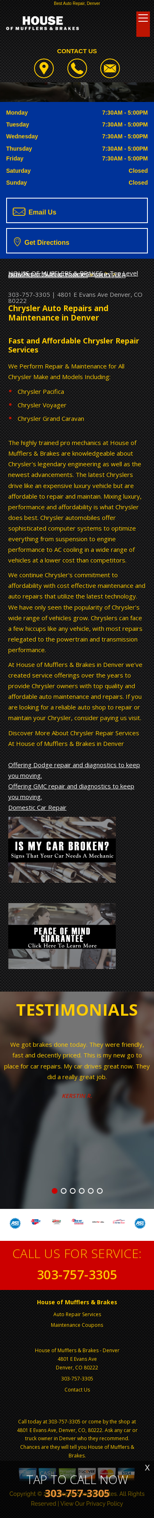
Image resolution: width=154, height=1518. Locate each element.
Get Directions (41, 241)
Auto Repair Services (77, 1314)
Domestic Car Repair (37, 807)
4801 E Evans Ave (82, 294)
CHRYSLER (110, 275)
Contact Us (77, 1389)
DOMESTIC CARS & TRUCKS (48, 275)
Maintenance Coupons (77, 1324)
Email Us (34, 212)
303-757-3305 (29, 294)
